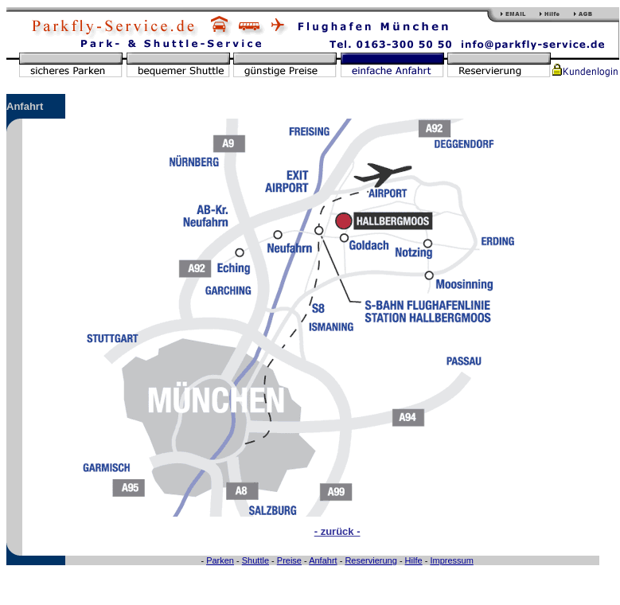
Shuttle (255, 560)
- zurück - (337, 531)
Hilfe (414, 560)
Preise (289, 560)
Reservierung (370, 560)
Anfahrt (323, 560)
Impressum (451, 560)
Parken (220, 560)
